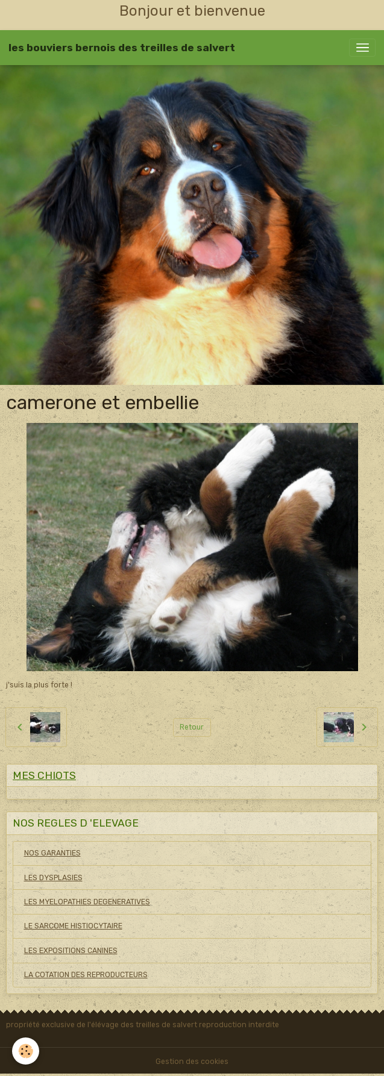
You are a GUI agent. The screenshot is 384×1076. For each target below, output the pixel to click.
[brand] (121, 47)
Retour (192, 727)
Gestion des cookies (192, 1061)
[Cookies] (25, 1051)
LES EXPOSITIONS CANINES (71, 950)
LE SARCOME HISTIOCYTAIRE (73, 926)
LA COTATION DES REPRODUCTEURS (86, 975)
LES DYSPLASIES (53, 878)
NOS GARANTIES (52, 853)
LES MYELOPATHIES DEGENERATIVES (87, 902)
